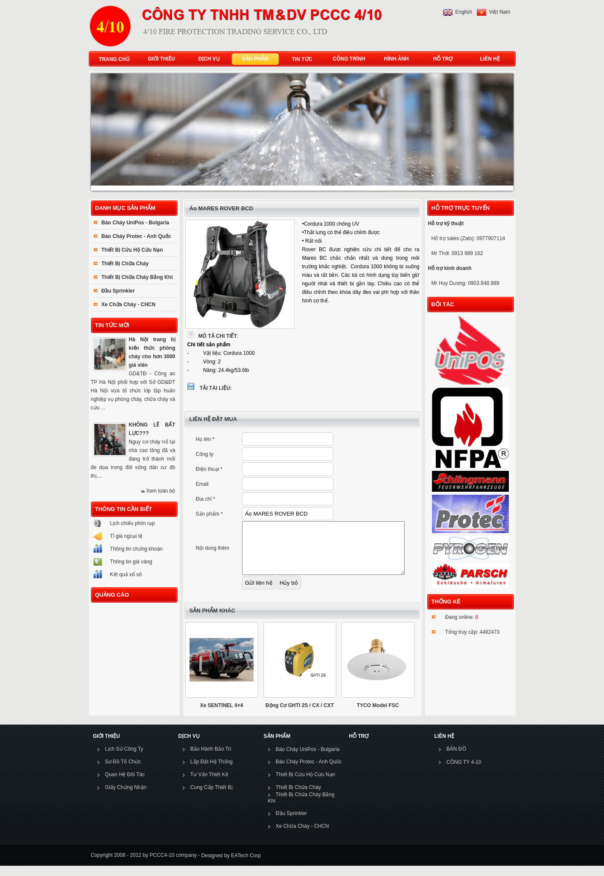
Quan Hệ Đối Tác (125, 785)
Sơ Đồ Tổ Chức (123, 772)
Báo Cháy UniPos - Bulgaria (135, 223)
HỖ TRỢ (441, 59)
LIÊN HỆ (488, 59)
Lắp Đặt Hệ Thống (211, 772)
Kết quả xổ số (126, 574)
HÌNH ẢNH (394, 59)
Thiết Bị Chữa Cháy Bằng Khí (137, 277)
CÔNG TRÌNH (349, 59)
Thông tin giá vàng (131, 562)
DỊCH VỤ (207, 59)
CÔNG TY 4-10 (463, 772)
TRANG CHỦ (114, 59)
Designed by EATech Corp (230, 865)
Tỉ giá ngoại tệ (126, 536)
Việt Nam (499, 12)
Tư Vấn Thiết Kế (209, 785)
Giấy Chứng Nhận (125, 798)
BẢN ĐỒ (456, 759)
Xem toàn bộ (160, 491)
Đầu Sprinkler (118, 291)
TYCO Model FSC (378, 716)
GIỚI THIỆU (159, 59)
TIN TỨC (302, 59)
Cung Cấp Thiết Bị (211, 798)
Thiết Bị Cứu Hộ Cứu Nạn (132, 250)
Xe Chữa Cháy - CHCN (129, 304)
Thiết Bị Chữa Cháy (125, 264)
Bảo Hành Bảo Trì (210, 759)
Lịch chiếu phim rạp (132, 523)
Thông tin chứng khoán (136, 549)
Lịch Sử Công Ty (124, 759)
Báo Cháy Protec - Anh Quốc (136, 236)
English (463, 12)
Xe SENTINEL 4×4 (221, 716)
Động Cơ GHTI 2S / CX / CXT (300, 716)
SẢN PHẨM (253, 59)
